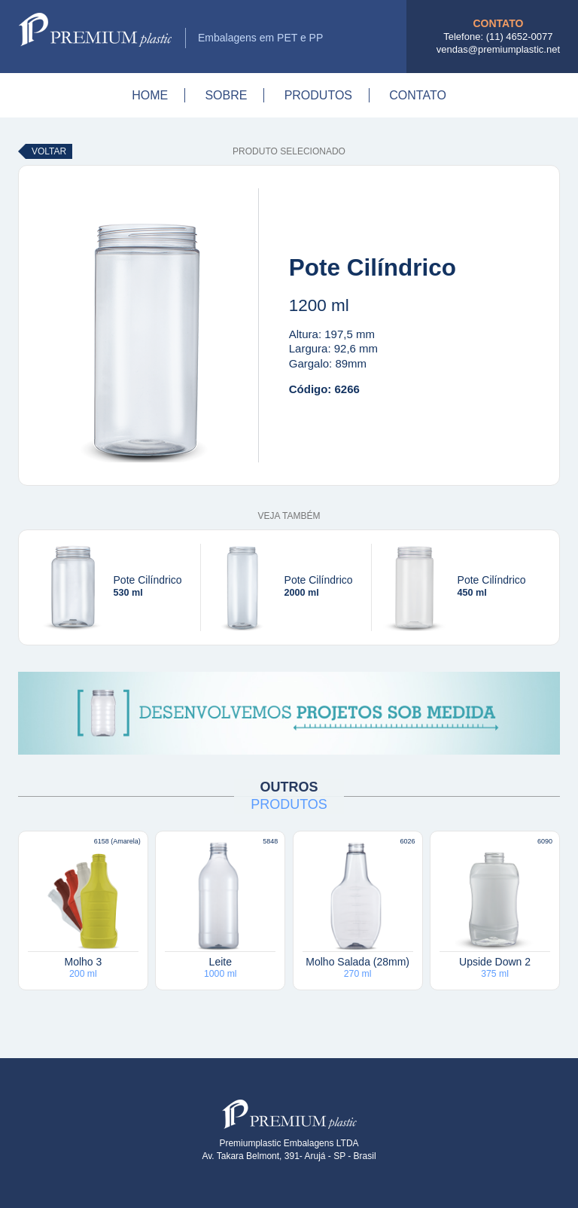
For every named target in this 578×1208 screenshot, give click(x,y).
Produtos (318, 95)
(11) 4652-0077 (519, 36)
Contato (417, 95)
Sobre (226, 95)
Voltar (49, 151)
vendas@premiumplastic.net (498, 49)
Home (150, 95)
